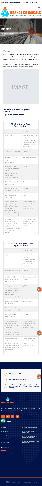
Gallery (4, 435)
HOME (3, 427)
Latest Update (6, 439)
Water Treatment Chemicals (28, 432)
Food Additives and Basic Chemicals (30, 441)
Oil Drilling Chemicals (29, 427)
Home (4, 34)
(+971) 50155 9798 (30, 2)
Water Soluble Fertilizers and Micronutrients (30, 436)
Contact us (5, 442)
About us (4, 431)
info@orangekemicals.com (11, 2)
